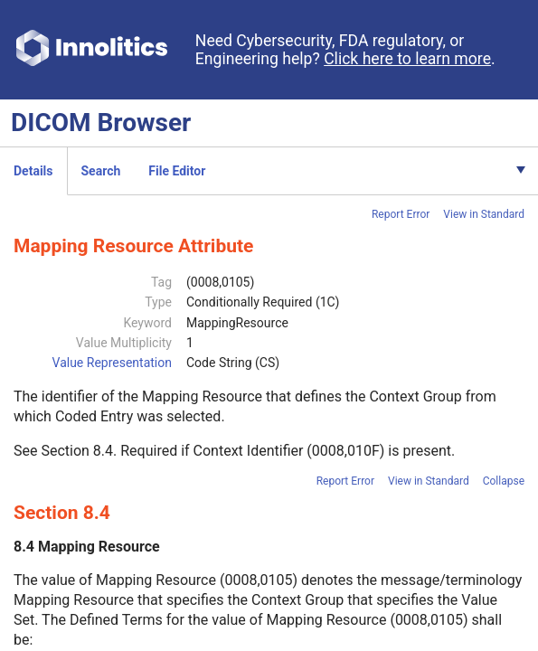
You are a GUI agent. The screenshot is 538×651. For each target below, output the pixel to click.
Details (33, 171)
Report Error (400, 214)
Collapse (503, 481)
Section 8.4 (77, 450)
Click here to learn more (407, 59)
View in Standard (483, 214)
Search (101, 171)
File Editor (176, 171)
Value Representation (112, 362)
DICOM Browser (101, 122)
